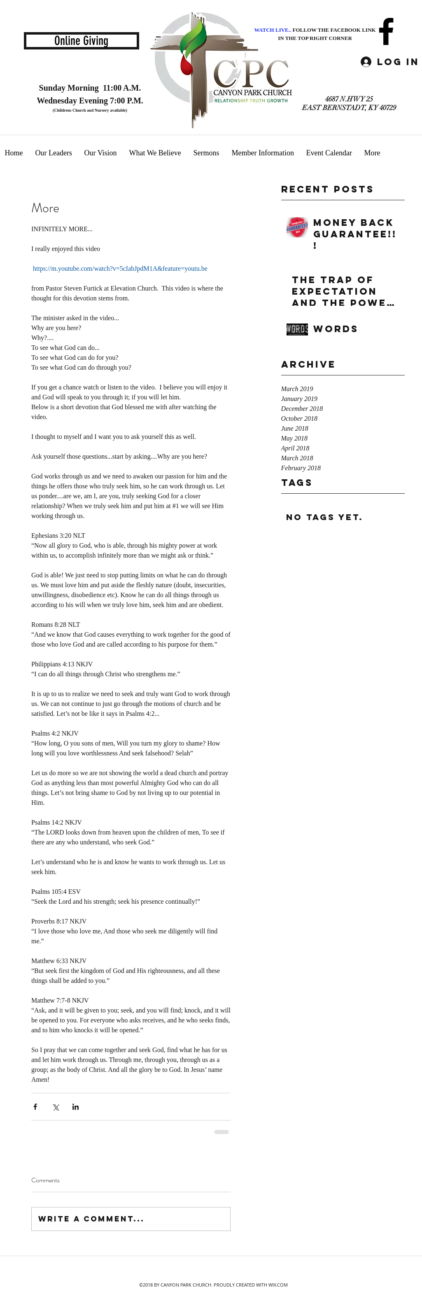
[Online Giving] (81, 40)
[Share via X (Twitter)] (55, 1107)
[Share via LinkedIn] (75, 1107)
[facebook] (386, 31)
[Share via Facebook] (35, 1107)
